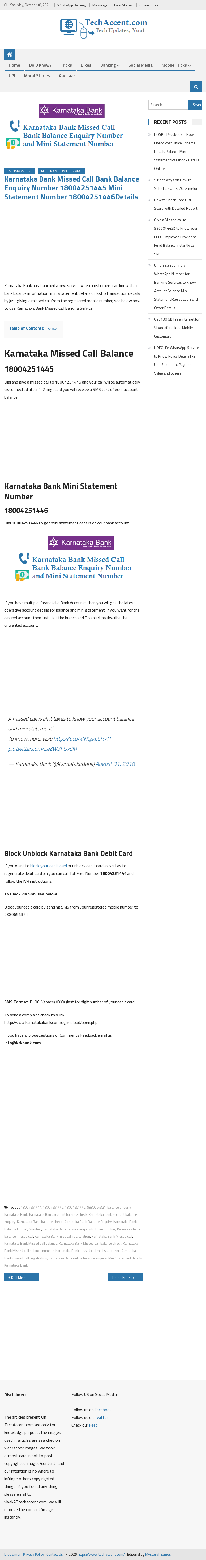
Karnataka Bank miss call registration (62, 1236)
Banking (108, 65)
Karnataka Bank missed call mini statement (87, 1250)
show (52, 328)
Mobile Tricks (174, 65)
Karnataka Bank (19, 170)
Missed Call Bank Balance (62, 170)
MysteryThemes (158, 1554)
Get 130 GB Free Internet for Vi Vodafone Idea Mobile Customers (177, 327)
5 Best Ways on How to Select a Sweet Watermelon (176, 184)
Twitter (101, 1417)
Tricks (66, 65)
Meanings (100, 5)
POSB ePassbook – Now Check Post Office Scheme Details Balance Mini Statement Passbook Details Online (176, 151)
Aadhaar (67, 75)
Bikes (86, 65)
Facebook (103, 1409)
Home (14, 65)
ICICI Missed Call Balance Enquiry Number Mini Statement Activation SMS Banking (25, 1277)
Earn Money (123, 5)
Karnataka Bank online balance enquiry (78, 1258)
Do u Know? (40, 65)
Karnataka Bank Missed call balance (30, 1243)
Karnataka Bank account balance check (58, 1214)
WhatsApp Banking (71, 5)
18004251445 (53, 1207)
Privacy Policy (33, 1554)
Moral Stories (37, 75)
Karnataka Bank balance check (39, 1221)
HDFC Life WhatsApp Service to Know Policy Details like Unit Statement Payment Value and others (176, 360)
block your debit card (48, 866)
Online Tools (148, 5)
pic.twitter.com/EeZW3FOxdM (42, 748)
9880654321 (96, 1207)
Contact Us (54, 1554)
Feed (93, 1425)
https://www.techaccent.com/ (101, 1554)
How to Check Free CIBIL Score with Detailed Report (175, 204)
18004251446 (75, 1207)
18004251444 (31, 1207)
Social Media (140, 65)
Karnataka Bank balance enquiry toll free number (79, 1229)
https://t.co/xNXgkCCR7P (81, 738)
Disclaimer (12, 1554)
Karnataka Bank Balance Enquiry (88, 1221)
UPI (12, 75)
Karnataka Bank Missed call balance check (90, 1243)
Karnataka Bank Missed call (112, 1236)
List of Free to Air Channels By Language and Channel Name (127, 1277)
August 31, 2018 (115, 763)
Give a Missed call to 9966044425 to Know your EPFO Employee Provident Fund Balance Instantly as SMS (176, 237)
